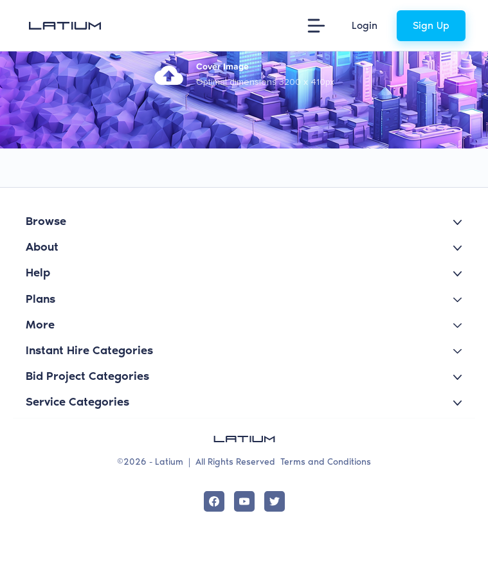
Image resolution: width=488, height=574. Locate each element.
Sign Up (431, 25)
